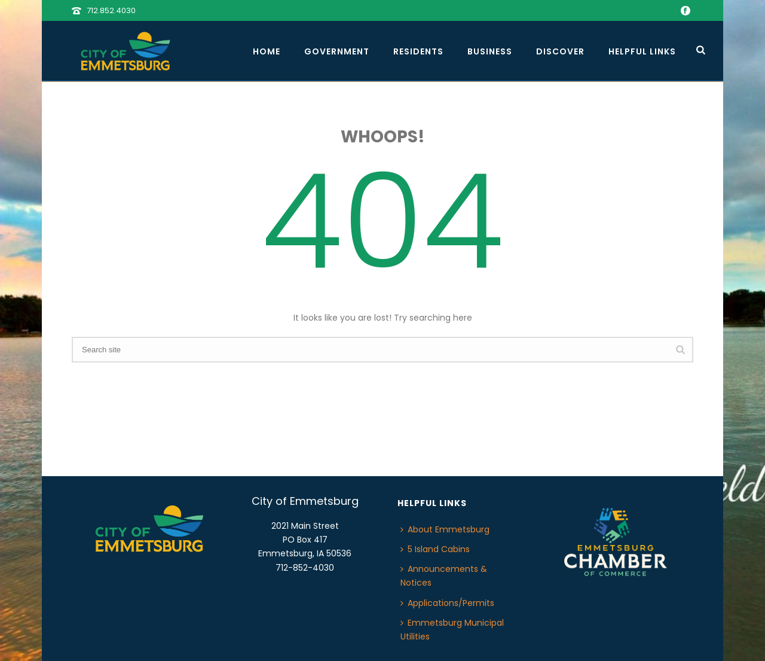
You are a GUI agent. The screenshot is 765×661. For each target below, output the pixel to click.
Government (336, 51)
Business (489, 51)
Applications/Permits (447, 603)
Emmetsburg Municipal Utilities (452, 629)
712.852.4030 (111, 10)
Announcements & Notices (443, 576)
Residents (418, 51)
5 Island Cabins (435, 549)
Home (266, 51)
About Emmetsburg (444, 529)
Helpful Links (642, 51)
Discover (560, 51)
